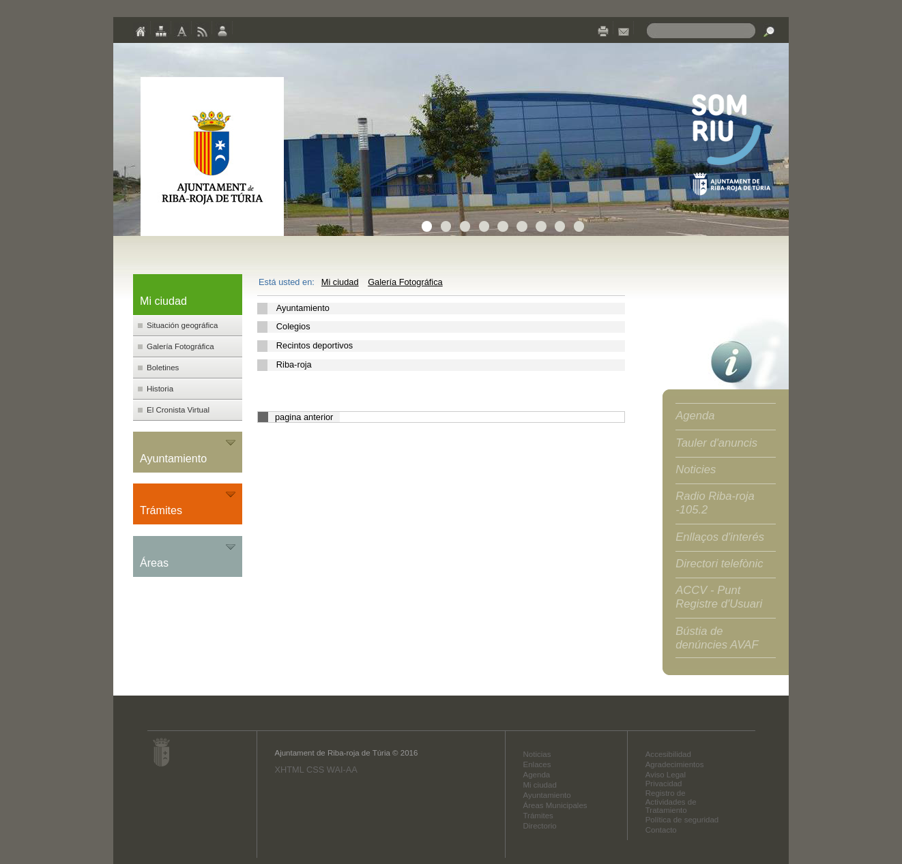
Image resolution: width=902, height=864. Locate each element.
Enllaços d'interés (719, 537)
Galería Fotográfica (405, 282)
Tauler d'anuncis (716, 442)
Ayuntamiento (303, 308)
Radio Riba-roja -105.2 (715, 503)
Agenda (694, 415)
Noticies (695, 469)
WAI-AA (342, 769)
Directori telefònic (719, 563)
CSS (315, 769)
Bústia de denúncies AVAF (716, 638)
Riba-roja (294, 364)
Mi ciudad (340, 282)
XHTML (289, 769)
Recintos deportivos (314, 345)
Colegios (293, 326)
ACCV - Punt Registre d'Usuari (718, 597)
